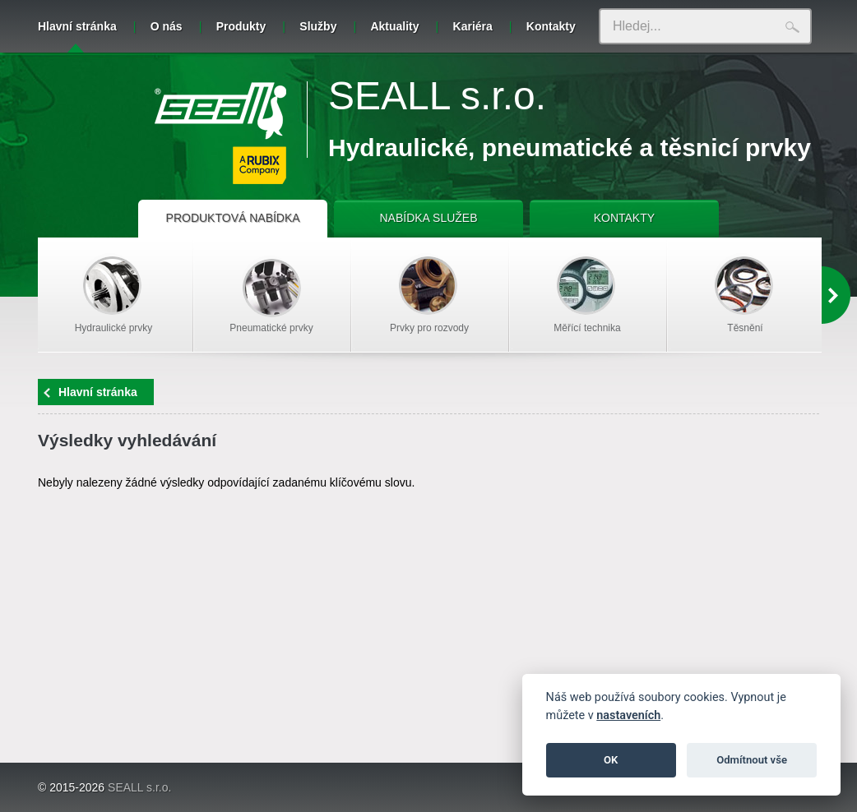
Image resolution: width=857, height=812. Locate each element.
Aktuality (394, 26)
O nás (167, 26)
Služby (317, 26)
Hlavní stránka (77, 36)
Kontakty (551, 26)
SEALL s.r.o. (437, 96)
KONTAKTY (624, 217)
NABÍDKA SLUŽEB (428, 217)
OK (611, 760)
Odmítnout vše (751, 760)
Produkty (241, 26)
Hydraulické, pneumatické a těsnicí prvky (569, 147)
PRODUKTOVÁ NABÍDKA (233, 217)
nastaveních (628, 715)
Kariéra (473, 26)
